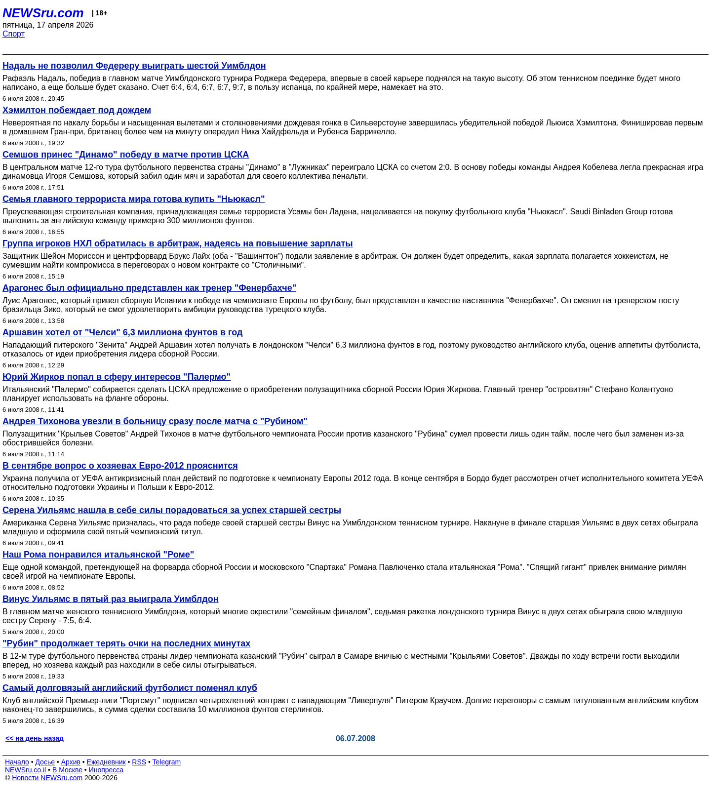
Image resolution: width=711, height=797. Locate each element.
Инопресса (106, 770)
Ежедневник (106, 762)
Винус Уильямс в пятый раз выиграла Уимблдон (110, 599)
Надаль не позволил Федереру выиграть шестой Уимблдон (134, 66)
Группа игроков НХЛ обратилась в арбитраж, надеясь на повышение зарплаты (177, 243)
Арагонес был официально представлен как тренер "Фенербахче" (149, 288)
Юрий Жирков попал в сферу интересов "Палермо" (116, 377)
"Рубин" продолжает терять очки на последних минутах (126, 643)
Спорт (13, 34)
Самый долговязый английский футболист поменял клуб (129, 688)
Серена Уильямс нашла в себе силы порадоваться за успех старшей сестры (171, 510)
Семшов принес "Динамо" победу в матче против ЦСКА (125, 154)
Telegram (167, 762)
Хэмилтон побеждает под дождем (76, 110)
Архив (70, 762)
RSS (139, 762)
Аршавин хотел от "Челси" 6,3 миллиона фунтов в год (122, 332)
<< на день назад (34, 738)
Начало (17, 762)
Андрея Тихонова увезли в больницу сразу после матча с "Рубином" (155, 421)
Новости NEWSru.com (47, 778)
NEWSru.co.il (25, 770)
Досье (45, 762)
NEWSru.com (43, 12)
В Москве (67, 770)
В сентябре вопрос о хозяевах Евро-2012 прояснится (120, 466)
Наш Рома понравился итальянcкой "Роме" (98, 554)
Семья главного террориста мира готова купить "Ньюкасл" (133, 199)
